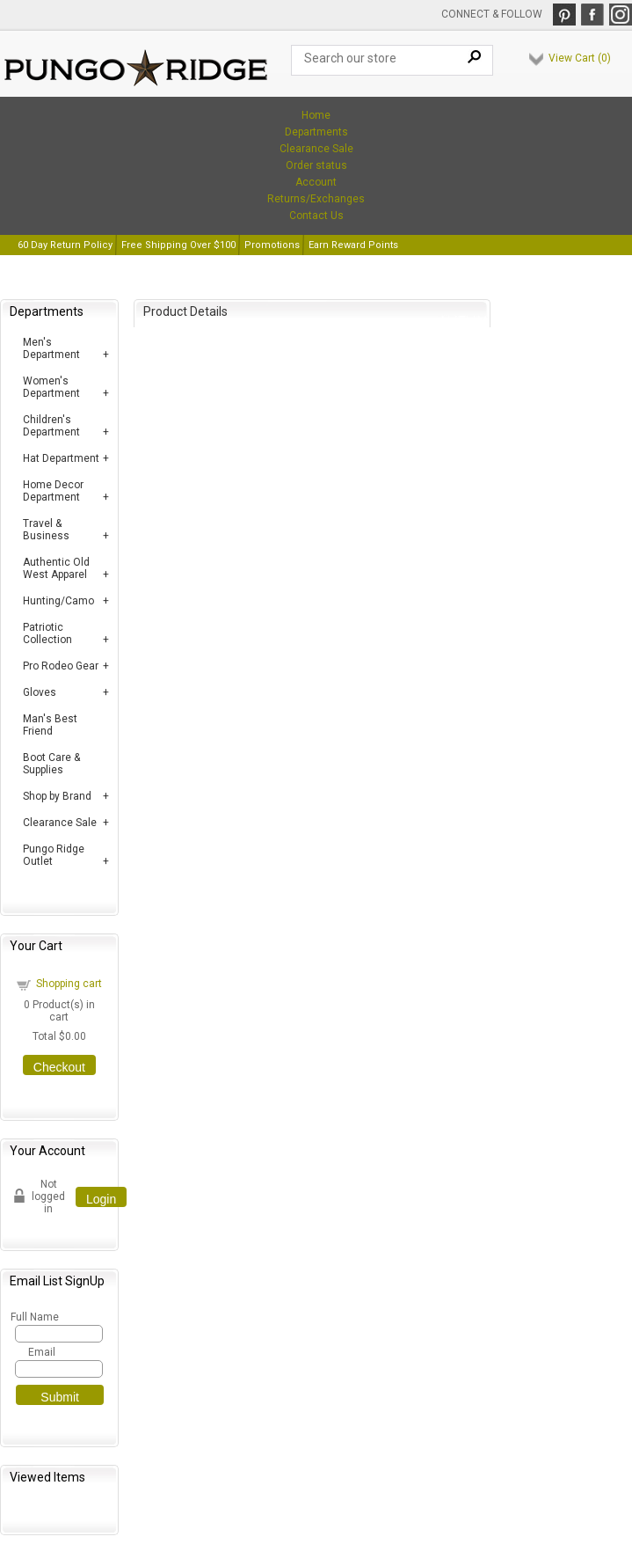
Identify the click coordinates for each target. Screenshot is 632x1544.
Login (101, 1199)
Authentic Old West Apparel (56, 568)
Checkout (59, 1067)
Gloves (39, 692)
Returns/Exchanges (316, 199)
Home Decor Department (53, 491)
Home (316, 115)
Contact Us (316, 215)
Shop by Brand (57, 796)
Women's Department (51, 387)
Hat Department (61, 458)
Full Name (34, 1317)
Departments (316, 132)
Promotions (272, 245)
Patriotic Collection (47, 633)
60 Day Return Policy (65, 245)
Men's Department (51, 348)
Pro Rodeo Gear (60, 666)
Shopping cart (69, 983)
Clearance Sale (316, 149)
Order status (316, 165)
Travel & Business (46, 529)
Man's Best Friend (50, 725)
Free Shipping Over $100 (178, 245)
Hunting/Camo (58, 601)
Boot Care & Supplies (51, 763)
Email (41, 1352)
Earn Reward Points (353, 245)
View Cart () (579, 58)
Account (316, 182)
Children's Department (51, 425)
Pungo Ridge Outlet (53, 855)
